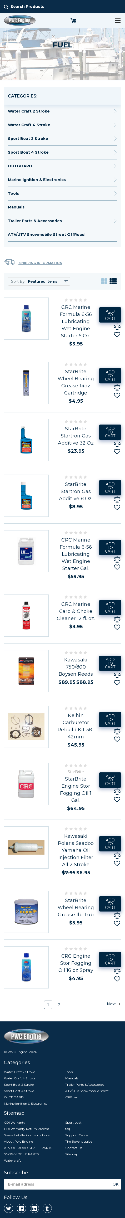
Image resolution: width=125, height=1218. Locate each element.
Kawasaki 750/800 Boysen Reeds (76, 667)
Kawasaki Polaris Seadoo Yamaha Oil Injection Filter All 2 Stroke (76, 850)
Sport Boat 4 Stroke (28, 152)
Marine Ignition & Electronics (37, 179)
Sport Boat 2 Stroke (28, 138)
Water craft (12, 1160)
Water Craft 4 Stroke (29, 125)
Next (114, 1004)
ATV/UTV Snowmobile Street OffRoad (46, 234)
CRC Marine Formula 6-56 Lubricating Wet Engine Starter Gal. (76, 554)
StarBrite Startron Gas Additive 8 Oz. (76, 491)
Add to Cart (110, 315)
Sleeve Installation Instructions (26, 1135)
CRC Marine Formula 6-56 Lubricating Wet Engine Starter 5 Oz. (76, 321)
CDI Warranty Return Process (26, 1129)
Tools (13, 193)
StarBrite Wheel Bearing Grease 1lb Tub (76, 908)
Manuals (16, 207)
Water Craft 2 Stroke (29, 111)
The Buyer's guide (78, 1141)
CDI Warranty (14, 1122)
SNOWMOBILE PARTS (21, 1154)
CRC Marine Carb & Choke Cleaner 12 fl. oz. (76, 611)
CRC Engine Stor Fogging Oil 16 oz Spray (75, 963)
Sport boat (73, 1122)
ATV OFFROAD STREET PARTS (28, 1148)
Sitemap (71, 1154)
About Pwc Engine (18, 1141)
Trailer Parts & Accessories (35, 220)
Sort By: (18, 281)
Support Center (77, 1135)
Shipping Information (33, 262)
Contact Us (73, 1148)
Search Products (27, 6)
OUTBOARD (20, 166)
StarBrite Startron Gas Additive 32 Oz (76, 436)
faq (67, 1129)
